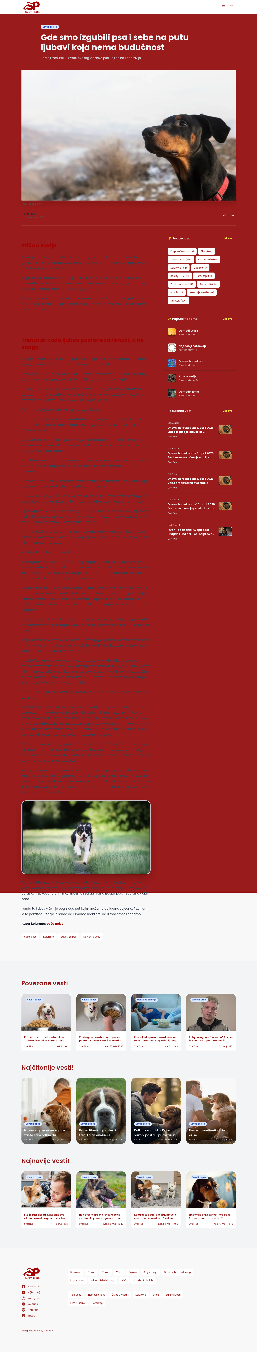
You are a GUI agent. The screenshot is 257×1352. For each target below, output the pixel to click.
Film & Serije (77, 1303)
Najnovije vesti (96, 1294)
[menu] (223, 7)
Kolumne (140, 1294)
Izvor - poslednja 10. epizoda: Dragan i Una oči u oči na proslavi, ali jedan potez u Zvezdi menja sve (191, 532)
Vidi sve (227, 238)
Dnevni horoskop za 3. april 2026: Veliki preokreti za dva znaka (191, 481)
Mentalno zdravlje (146, 999)
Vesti (119, 1272)
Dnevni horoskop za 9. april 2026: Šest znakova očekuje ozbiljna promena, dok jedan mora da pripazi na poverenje (191, 455)
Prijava (133, 1272)
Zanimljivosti (173, 1294)
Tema (91, 1272)
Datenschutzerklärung (177, 1272)
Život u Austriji (120, 1294)
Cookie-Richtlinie (143, 1280)
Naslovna (75, 1272)
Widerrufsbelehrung (103, 1280)
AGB (123, 1280)
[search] (231, 7)
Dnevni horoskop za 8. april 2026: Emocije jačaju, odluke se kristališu (191, 430)
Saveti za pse (50, 26)
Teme (105, 1272)
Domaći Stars (199, 999)
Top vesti (75, 1294)
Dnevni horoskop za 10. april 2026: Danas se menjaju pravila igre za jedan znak (191, 506)
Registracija (150, 1272)
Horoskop (97, 1303)
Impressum (77, 1280)
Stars (156, 1294)
